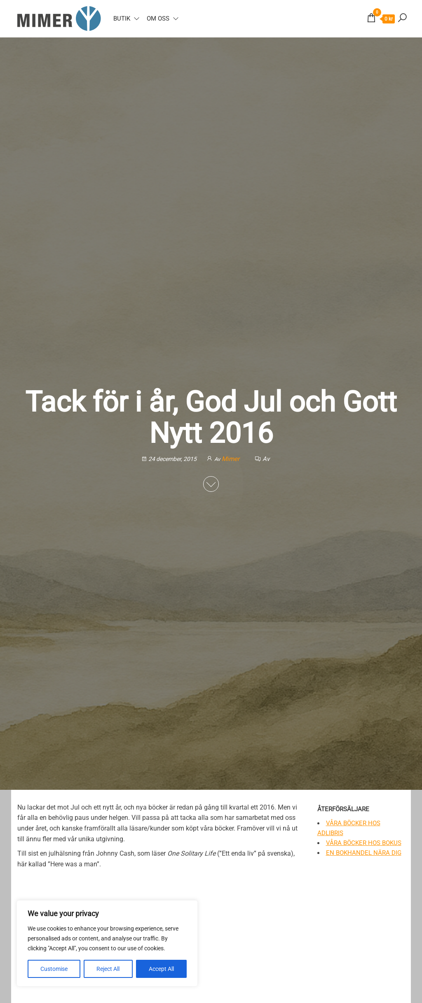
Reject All (108, 969)
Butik (121, 18)
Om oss (158, 18)
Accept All (161, 969)
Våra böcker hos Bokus (363, 843)
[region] (107, 943)
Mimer (231, 458)
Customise (54, 969)
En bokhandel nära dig (363, 852)
